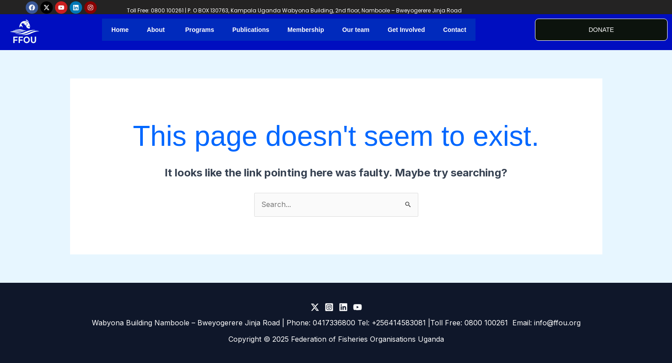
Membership (305, 29)
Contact (454, 29)
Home (120, 29)
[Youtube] (357, 307)
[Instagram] (329, 307)
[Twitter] (314, 307)
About (156, 29)
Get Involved (406, 29)
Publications (250, 29)
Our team (355, 29)
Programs (199, 29)
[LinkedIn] (343, 307)
